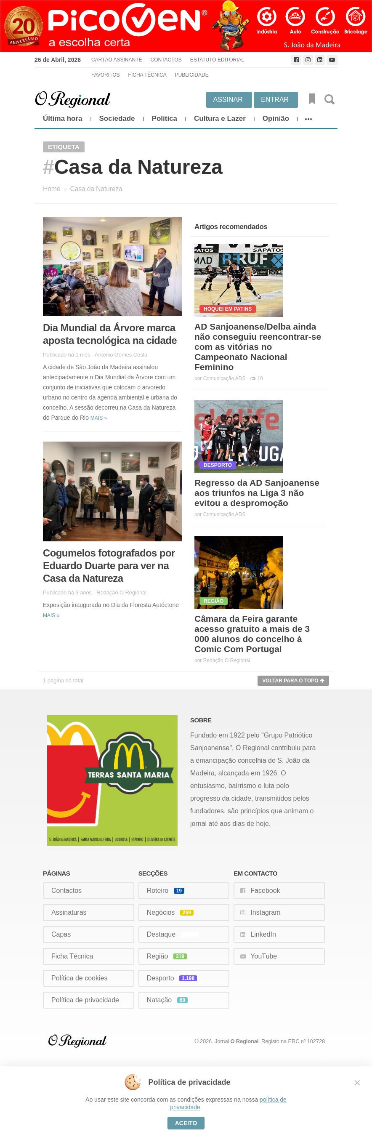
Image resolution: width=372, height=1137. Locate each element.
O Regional (245, 1041)
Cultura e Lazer (220, 118)
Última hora (62, 118)
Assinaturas (69, 912)
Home (51, 188)
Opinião (276, 118)
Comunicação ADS (224, 378)
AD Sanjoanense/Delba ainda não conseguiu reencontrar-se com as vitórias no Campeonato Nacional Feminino (257, 347)
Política (164, 118)
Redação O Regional (121, 592)
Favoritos (105, 75)
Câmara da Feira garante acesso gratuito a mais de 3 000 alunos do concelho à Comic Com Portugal (252, 634)
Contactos (165, 60)
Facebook (265, 890)
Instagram (265, 912)
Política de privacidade (85, 1000)
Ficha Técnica (147, 75)
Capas (61, 934)
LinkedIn (263, 934)
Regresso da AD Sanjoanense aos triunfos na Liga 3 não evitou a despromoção (256, 493)
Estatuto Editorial (217, 60)
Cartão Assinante (116, 60)
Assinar (228, 99)
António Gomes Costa (121, 354)
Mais (98, 418)
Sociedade (117, 118)
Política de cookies (79, 978)
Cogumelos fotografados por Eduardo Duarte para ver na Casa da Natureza (109, 565)
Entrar (275, 99)
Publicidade (192, 75)
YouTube (263, 956)
